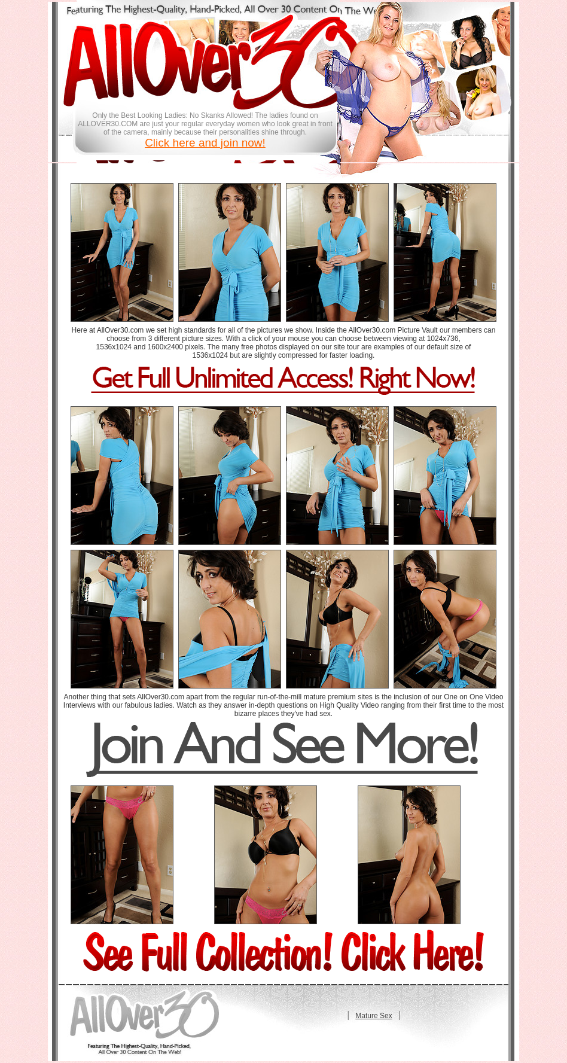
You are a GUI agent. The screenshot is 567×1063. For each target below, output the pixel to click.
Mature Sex (373, 1016)
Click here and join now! (205, 142)
